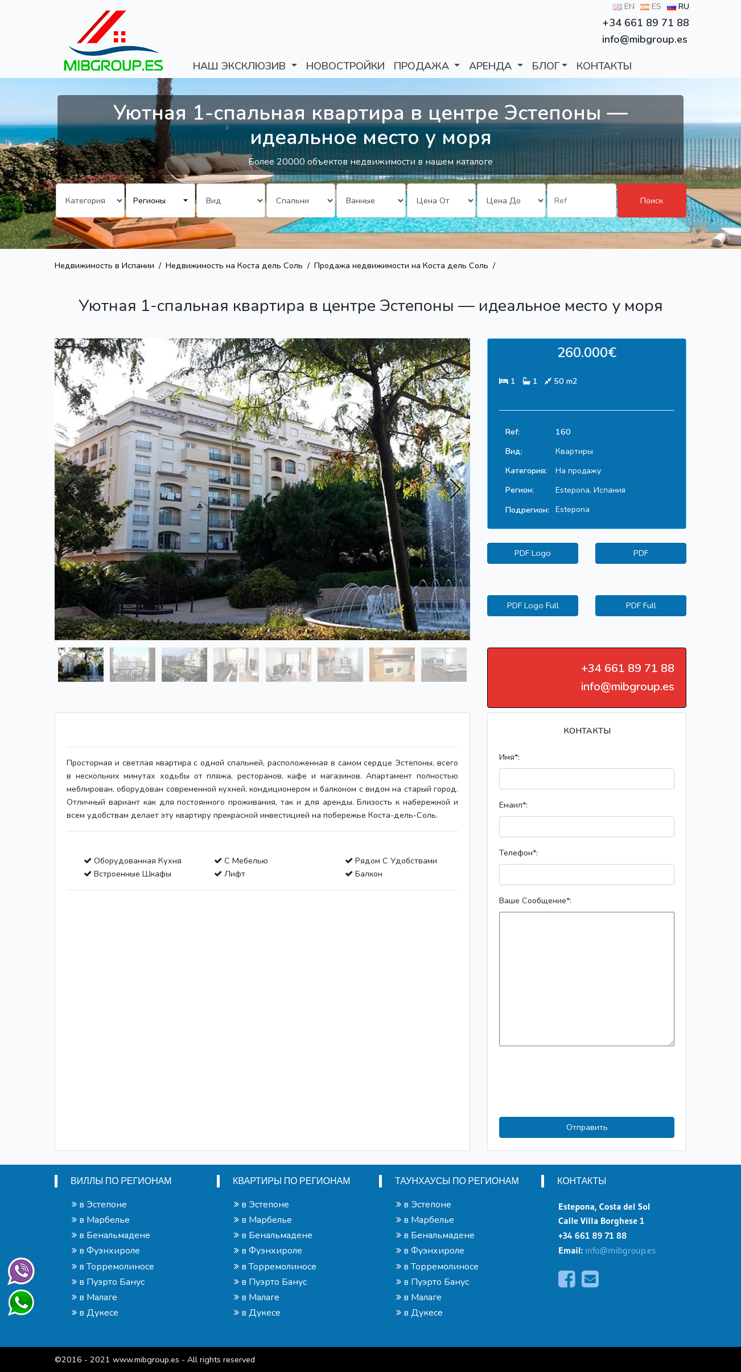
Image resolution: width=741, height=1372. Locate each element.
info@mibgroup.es (620, 1250)
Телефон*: (518, 852)
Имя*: (509, 757)
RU (678, 6)
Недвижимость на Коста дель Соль (234, 265)
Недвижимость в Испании (104, 265)
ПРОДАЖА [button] (423, 66)
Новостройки (345, 66)
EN (624, 6)
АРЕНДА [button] (491, 66)
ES (650, 6)
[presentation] (69, 489)
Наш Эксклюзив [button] (241, 66)
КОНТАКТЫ (604, 66)
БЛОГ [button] (545, 66)
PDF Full (641, 605)
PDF (640, 553)
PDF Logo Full (533, 605)
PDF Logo (532, 553)
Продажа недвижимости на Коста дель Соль (401, 265)
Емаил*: (513, 804)
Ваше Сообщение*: (535, 900)
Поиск (651, 200)
